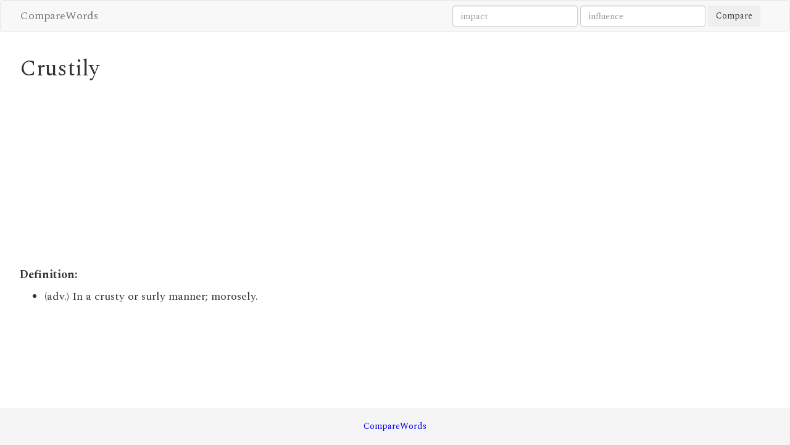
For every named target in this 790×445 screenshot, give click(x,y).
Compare (734, 15)
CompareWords (59, 15)
